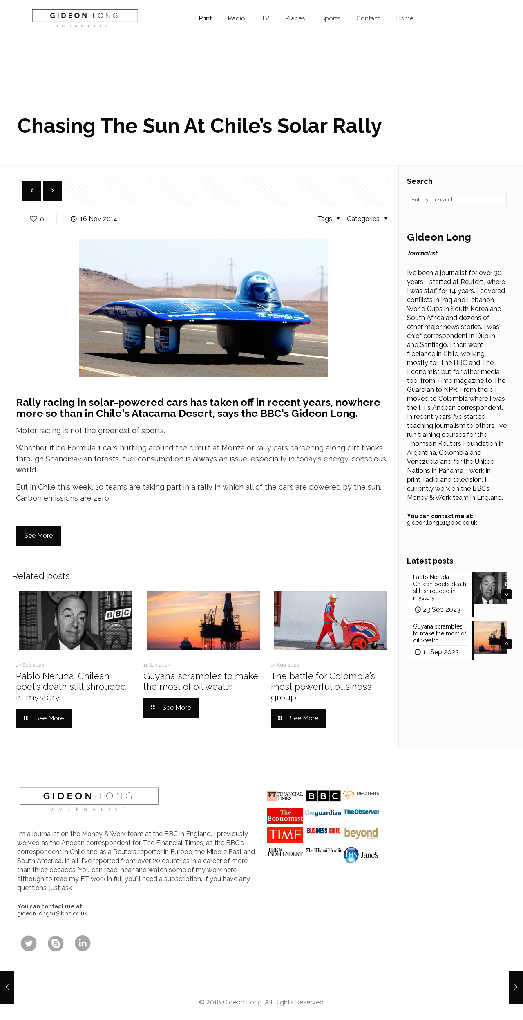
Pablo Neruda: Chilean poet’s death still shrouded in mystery (71, 686)
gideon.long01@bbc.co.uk (442, 522)
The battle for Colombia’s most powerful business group (323, 686)
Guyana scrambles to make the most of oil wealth (200, 681)
